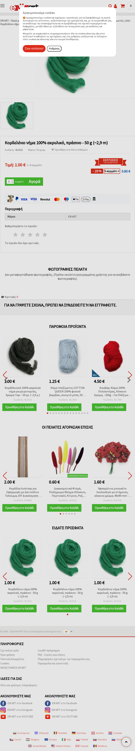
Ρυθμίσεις (54, 48)
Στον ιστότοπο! (34, 48)
